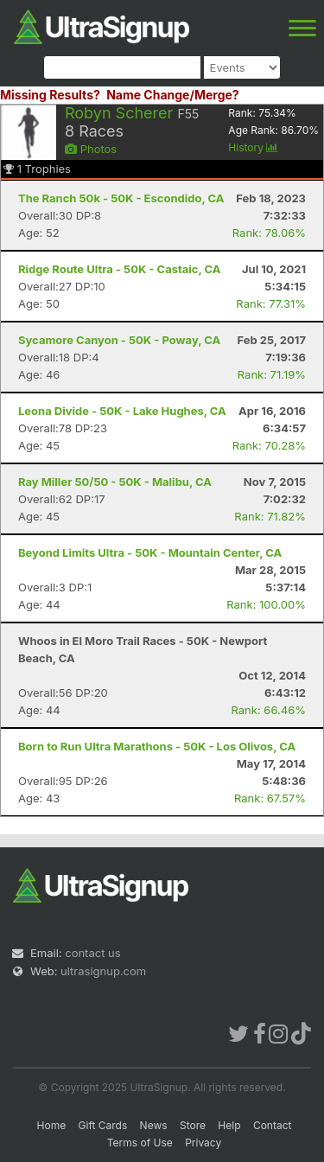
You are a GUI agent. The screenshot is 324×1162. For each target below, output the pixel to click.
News (154, 1125)
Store (193, 1125)
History (253, 147)
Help (229, 1125)
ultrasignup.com (103, 971)
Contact (272, 1125)
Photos (91, 149)
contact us (92, 953)
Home (52, 1125)
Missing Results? (50, 94)
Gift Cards (103, 1125)
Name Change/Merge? (172, 94)
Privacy (203, 1142)
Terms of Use (140, 1142)
